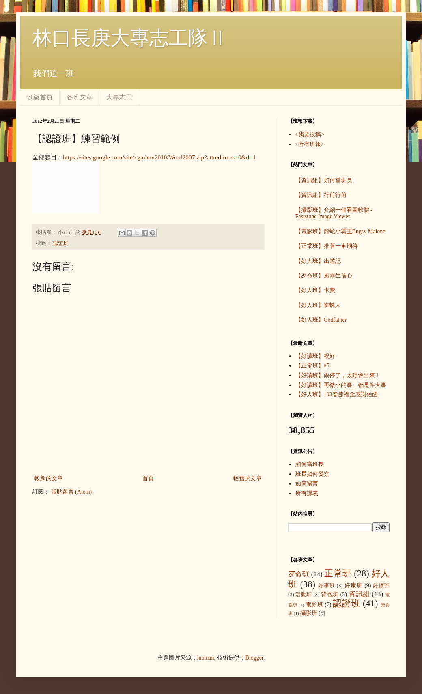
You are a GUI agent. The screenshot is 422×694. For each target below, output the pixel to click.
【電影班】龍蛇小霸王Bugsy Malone (340, 231)
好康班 (353, 585)
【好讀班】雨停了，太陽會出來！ (338, 375)
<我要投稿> (310, 134)
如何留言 (306, 484)
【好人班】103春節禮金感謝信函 (336, 394)
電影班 (314, 605)
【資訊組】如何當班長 (323, 180)
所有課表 (306, 493)
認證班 (61, 243)
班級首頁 (40, 97)
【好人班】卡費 (315, 290)
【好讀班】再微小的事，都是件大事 (340, 385)
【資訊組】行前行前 (321, 195)
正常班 (337, 573)
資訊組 (359, 594)
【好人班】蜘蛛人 (318, 305)
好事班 (326, 586)
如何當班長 (309, 464)
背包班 (330, 594)
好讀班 (381, 586)
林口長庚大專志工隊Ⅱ (129, 38)
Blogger (254, 658)
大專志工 (119, 97)
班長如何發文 (312, 474)
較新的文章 (48, 478)
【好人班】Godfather (321, 320)
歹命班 (298, 574)
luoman (205, 658)
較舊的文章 (247, 478)
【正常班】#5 (312, 366)
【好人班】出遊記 (318, 261)
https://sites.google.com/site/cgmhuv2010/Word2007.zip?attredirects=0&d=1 (159, 157)
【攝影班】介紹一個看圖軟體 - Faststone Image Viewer (333, 213)
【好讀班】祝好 (315, 356)
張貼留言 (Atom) (71, 492)
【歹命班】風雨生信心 (323, 276)
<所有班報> (310, 144)
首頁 (148, 478)
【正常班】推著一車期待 (326, 246)
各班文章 (80, 97)
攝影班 (308, 613)
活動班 (303, 594)
